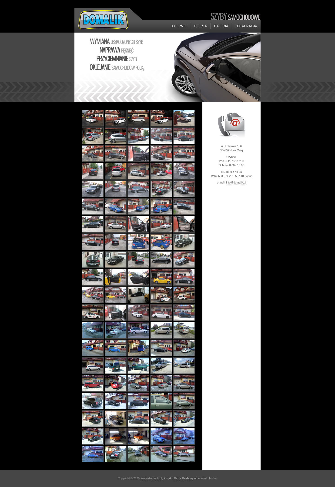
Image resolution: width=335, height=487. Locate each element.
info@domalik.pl (236, 182)
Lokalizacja (246, 26)
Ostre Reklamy (184, 478)
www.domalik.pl (151, 478)
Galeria (221, 26)
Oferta (200, 26)
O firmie (179, 26)
